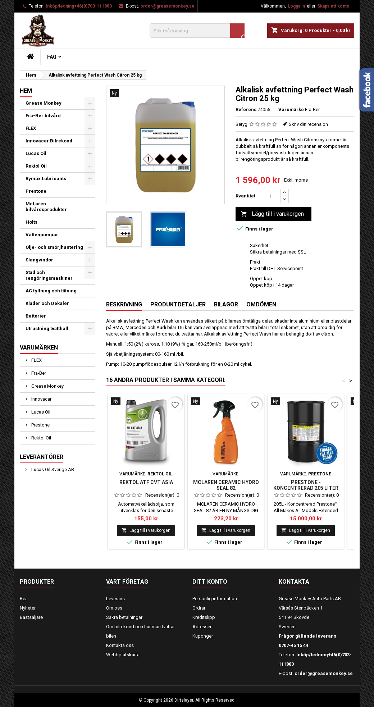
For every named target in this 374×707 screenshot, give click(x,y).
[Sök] (197, 30)
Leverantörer (41, 456)
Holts (31, 222)
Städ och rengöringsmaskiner (49, 275)
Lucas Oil (36, 153)
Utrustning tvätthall (47, 328)
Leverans (115, 598)
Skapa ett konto (333, 6)
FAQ (51, 57)
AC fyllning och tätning (51, 290)
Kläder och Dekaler (47, 303)
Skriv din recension (308, 124)
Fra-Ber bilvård (43, 115)
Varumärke (291, 109)
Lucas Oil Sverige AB (52, 469)
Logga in (296, 6)
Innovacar (40, 399)
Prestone (36, 191)
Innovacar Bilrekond (49, 140)
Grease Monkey (43, 103)
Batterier (36, 316)
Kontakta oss (120, 645)
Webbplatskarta (123, 654)
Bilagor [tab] (226, 304)
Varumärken (39, 347)
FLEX (31, 128)
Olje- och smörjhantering (54, 247)
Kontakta (294, 581)
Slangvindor (39, 260)
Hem (26, 90)
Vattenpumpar (42, 234)
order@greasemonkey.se (167, 6)
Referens (246, 109)
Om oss (114, 608)
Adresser (201, 626)
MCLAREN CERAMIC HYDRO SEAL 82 (226, 485)
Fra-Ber (38, 373)
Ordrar (198, 608)
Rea (24, 598)
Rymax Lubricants (46, 178)
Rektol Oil (36, 166)
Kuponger (202, 636)
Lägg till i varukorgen (272, 214)
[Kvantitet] (269, 196)
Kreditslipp (203, 617)
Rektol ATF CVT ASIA (146, 482)
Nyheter (28, 608)
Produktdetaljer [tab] (178, 304)
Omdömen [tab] (261, 304)
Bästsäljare (31, 617)
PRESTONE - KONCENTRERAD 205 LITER (305, 485)
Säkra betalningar (124, 617)
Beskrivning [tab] (124, 304)
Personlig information (214, 598)
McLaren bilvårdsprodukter (46, 206)
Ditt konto (209, 581)
